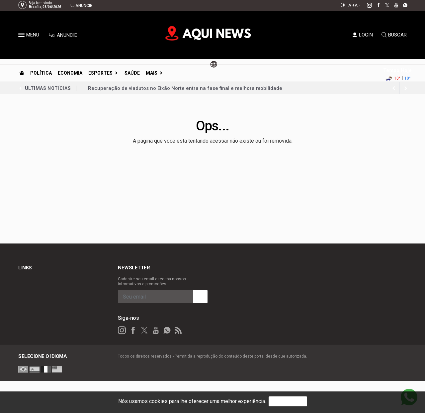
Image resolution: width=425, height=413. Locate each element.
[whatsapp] (401, 5)
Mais (151, 73)
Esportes (100, 73)
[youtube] (392, 5)
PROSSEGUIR (288, 401)
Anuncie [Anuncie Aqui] (81, 5)
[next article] (394, 88)
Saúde (132, 73)
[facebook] (375, 5)
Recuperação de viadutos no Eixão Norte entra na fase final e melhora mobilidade (185, 88)
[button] (22, 36)
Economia (70, 73)
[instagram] (366, 5)
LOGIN (362, 35)
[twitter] (384, 5)
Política (41, 73)
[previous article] (406, 88)
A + (351, 5)
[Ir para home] (22, 73)
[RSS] (178, 330)
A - (357, 5)
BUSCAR (394, 35)
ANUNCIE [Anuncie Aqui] (63, 35)
